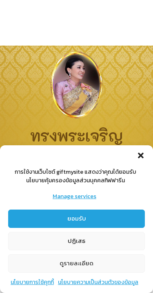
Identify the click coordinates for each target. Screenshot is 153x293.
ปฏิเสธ (76, 242)
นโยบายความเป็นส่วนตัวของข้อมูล (98, 283)
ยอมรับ (76, 219)
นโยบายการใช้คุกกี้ (32, 283)
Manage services (74, 197)
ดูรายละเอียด (76, 264)
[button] (141, 157)
